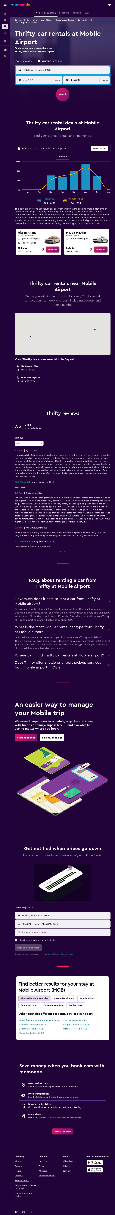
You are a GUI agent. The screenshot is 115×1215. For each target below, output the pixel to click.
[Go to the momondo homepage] (20, 4)
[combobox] (24, 61)
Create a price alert (57, 1118)
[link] (52, 250)
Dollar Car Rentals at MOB (31, 1029)
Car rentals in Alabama (65, 20)
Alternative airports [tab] (64, 998)
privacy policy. (68, 954)
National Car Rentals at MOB (32, 1025)
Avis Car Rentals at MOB (74, 1020)
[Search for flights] (5, 14)
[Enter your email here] (65, 932)
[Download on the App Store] (95, 1169)
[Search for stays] (5, 20)
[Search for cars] (5, 26)
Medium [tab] (63, 156)
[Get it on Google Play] (95, 1162)
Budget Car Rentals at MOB (76, 1025)
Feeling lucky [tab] (75, 1005)
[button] (5, 4)
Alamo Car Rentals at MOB (31, 1033)
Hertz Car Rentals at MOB (75, 1029)
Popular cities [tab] (87, 998)
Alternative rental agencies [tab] (34, 998)
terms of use (53, 954)
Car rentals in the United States (39, 20)
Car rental (19, 20)
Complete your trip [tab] (53, 1005)
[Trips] (5, 41)
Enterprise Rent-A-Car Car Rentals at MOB (39, 1020)
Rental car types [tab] (29, 1005)
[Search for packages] (5, 33)
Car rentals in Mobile (86, 20)
